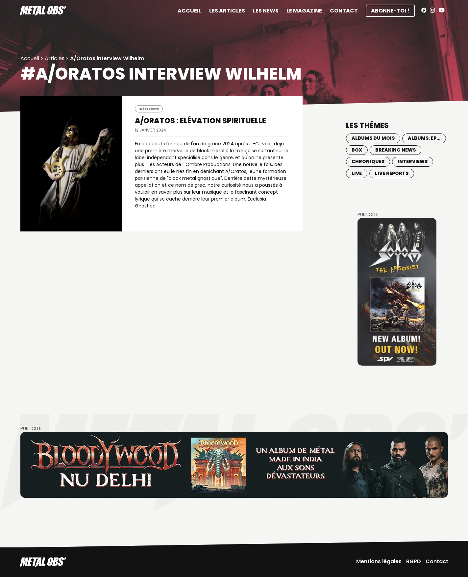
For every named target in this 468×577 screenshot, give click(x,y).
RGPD (413, 561)
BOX (357, 150)
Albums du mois (373, 138)
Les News (266, 10)
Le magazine (304, 10)
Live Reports (391, 173)
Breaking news (395, 150)
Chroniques (368, 161)
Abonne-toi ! (390, 10)
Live (357, 173)
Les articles (227, 10)
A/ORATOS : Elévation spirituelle (200, 121)
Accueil (189, 10)
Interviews (148, 108)
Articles (54, 58)
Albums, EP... (424, 138)
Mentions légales (379, 561)
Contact (344, 10)
